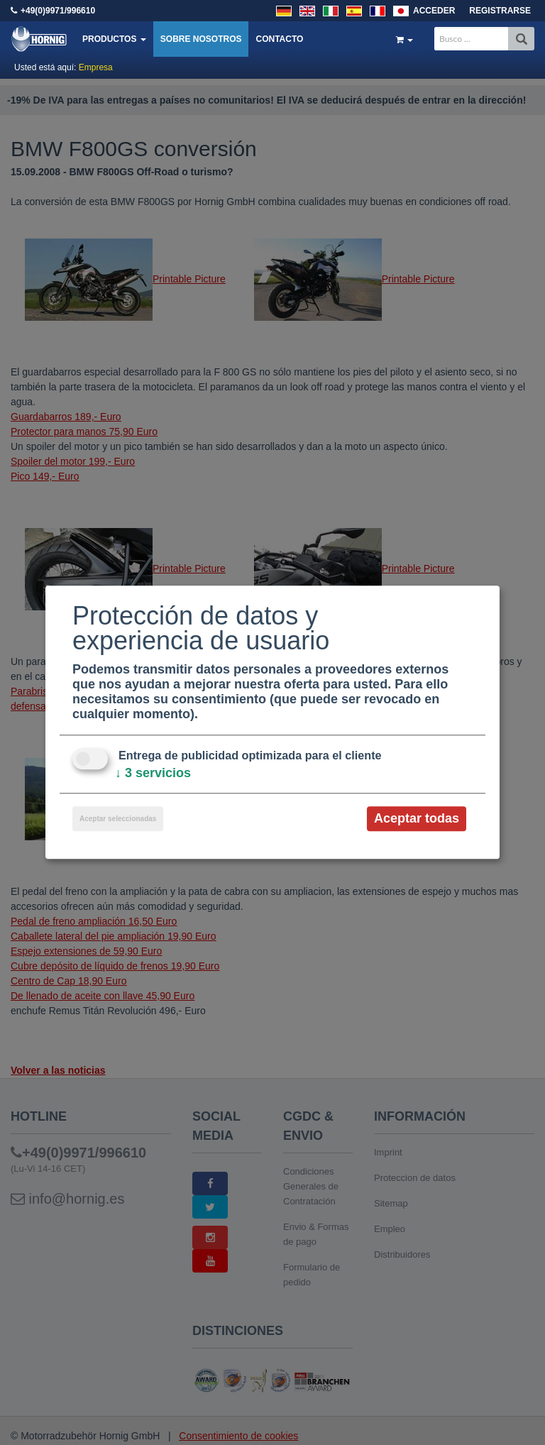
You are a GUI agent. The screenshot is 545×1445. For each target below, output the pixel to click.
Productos (114, 39)
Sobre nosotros (201, 39)
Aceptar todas (416, 818)
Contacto (279, 39)
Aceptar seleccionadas (117, 819)
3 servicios (153, 773)
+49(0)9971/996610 (58, 11)
